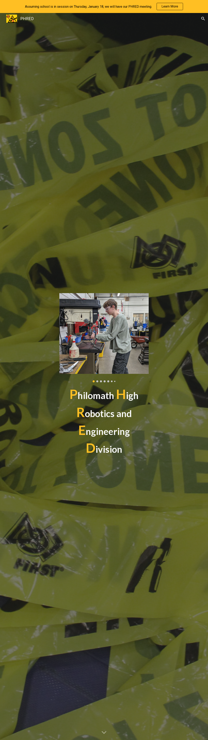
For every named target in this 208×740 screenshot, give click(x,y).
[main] (104, 421)
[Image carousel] (104, 337)
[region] (104, 6)
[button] (203, 19)
